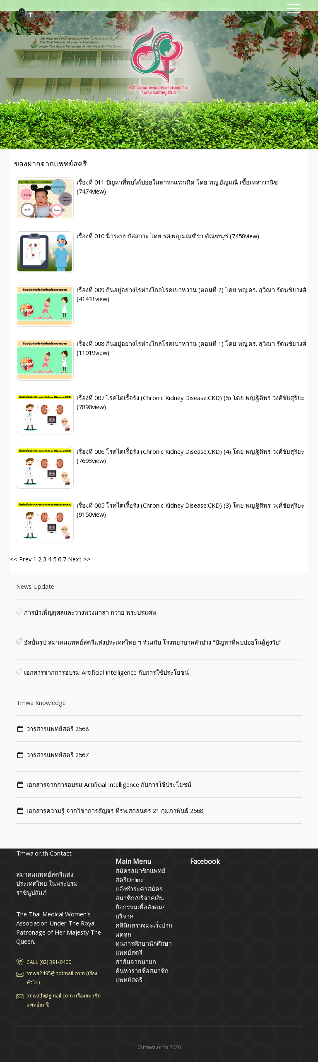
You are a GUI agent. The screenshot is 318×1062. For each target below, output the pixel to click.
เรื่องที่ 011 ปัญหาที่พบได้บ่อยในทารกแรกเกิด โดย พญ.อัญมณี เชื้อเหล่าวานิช (177, 182)
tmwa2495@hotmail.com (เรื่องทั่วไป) (61, 978)
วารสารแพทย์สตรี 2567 (57, 754)
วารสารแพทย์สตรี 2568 (57, 728)
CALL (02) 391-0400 (48, 962)
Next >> (78, 559)
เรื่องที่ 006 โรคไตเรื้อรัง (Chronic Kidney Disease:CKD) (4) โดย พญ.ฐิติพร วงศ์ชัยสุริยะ (190, 451)
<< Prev (20, 559)
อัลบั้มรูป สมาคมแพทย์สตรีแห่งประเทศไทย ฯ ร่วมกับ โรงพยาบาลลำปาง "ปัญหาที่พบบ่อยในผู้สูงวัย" (152, 642)
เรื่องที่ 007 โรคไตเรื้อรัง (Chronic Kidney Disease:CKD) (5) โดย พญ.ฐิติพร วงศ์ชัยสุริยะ (190, 397)
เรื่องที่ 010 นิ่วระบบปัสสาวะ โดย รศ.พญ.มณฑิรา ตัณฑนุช (153, 236)
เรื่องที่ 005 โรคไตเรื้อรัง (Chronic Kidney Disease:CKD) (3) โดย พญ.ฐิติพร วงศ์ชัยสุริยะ (190, 505)
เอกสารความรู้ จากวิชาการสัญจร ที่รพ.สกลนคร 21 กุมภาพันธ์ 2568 (114, 810)
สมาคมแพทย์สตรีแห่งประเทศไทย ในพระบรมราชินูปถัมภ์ (53, 14)
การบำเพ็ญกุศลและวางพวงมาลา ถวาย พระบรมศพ (89, 612)
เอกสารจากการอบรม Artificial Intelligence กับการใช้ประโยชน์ (105, 672)
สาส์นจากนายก (136, 961)
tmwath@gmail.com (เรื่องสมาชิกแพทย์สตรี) (63, 1000)
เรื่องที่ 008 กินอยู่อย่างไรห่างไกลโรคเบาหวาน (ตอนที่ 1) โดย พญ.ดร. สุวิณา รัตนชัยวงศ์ (191, 343)
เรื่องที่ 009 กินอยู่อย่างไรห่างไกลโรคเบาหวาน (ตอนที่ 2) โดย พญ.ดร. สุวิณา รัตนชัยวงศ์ (191, 289)
